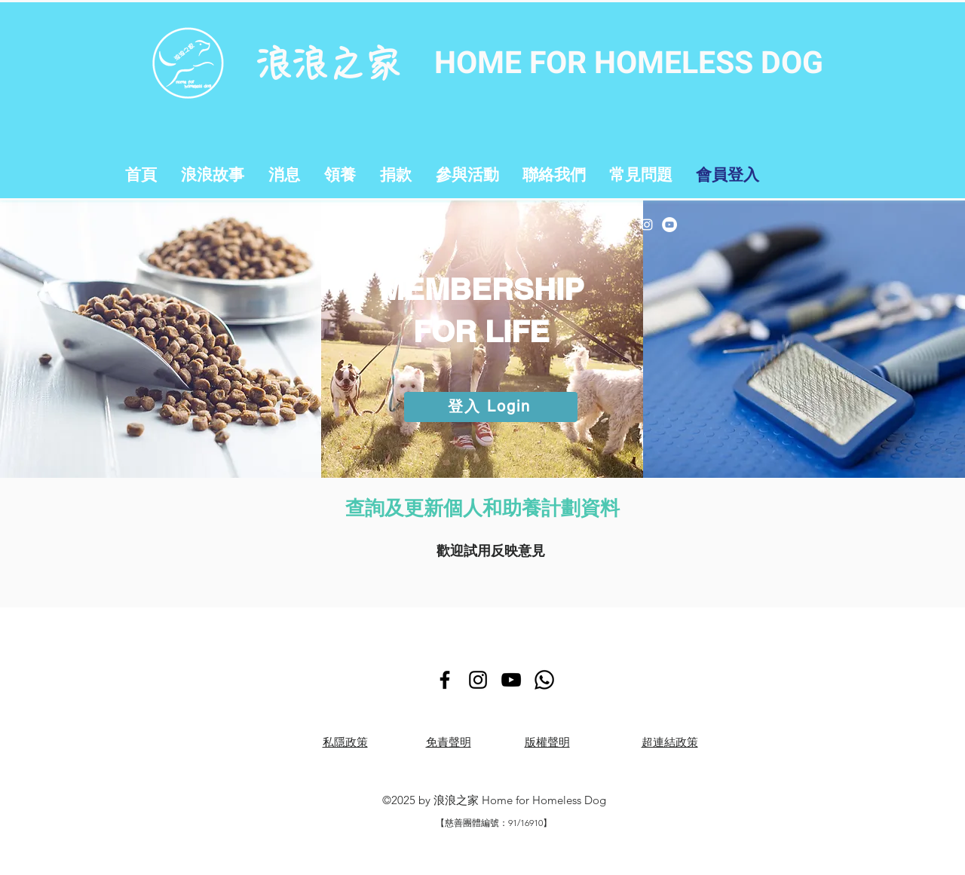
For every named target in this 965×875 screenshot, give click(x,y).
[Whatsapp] (544, 680)
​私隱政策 (345, 742)
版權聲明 (547, 742)
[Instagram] (646, 224)
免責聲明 (448, 742)
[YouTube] (669, 224)
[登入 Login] (490, 407)
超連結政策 (670, 742)
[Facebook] (624, 224)
